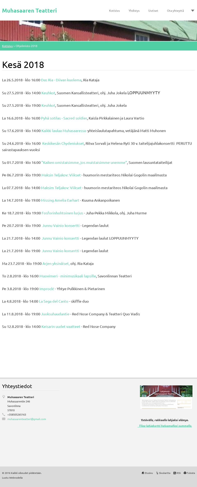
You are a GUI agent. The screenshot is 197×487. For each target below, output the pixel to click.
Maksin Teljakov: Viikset (61, 175)
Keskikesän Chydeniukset (62, 143)
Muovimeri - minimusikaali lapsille (67, 276)
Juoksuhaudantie (55, 314)
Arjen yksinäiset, (56, 263)
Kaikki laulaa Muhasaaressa (63, 130)
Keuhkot (48, 93)
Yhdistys (134, 10)
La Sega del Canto (53, 301)
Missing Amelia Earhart (60, 200)
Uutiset (153, 10)
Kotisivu (114, 10)
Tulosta (191, 472)
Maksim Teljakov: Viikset (61, 187)
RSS (178, 472)
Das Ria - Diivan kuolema (61, 80)
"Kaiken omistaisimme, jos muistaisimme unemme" (84, 162)
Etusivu (149, 472)
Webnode (14, 477)
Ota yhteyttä (175, 10)
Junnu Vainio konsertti (61, 225)
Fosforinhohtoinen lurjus (62, 213)
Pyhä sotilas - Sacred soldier (64, 118)
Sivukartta (164, 472)
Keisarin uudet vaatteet (61, 326)
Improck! (46, 288)
